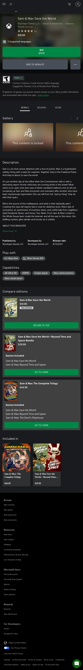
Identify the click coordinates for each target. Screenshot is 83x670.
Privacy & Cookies (35, 660)
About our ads (37, 665)
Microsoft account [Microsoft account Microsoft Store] (11, 574)
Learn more (43, 95)
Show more (10, 230)
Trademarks (59, 660)
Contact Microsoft (19, 660)
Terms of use (48, 660)
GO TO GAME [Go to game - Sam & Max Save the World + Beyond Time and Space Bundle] (41, 372)
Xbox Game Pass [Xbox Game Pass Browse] (10, 515)
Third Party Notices (11, 665)
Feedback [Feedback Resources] (7, 544)
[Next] (77, 118)
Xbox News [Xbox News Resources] (8, 534)
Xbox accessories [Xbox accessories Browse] (10, 520)
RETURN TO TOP (41, 325)
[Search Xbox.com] (11, 4)
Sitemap (7, 660)
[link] (16, 465)
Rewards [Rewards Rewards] (7, 609)
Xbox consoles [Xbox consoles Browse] (9, 505)
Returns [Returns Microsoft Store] (7, 584)
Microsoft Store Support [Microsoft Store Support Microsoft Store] (13, 579)
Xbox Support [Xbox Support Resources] (9, 539)
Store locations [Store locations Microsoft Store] (9, 594)
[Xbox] (8, 11)
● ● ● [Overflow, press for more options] (75, 64)
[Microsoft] (41, 2)
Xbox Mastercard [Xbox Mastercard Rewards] (10, 614)
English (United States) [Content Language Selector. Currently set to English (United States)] (17, 643)
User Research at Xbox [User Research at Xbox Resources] (12, 560)
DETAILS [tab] (25, 107)
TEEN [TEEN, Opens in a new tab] (18, 78)
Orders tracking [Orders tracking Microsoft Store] (10, 589)
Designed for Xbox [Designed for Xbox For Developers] (11, 634)
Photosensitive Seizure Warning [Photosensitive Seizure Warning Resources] (16, 555)
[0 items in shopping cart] (70, 4)
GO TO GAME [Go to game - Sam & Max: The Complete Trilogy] (41, 425)
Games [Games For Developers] (6, 629)
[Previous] (71, 118)
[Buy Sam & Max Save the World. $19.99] (41, 52)
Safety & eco (25, 665)
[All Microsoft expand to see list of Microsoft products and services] (4, 4)
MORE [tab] (58, 107)
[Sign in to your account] (78, 4)
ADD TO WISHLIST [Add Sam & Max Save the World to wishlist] (35, 64)
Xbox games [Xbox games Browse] (8, 510)
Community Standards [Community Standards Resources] (12, 550)
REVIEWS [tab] (41, 107)
